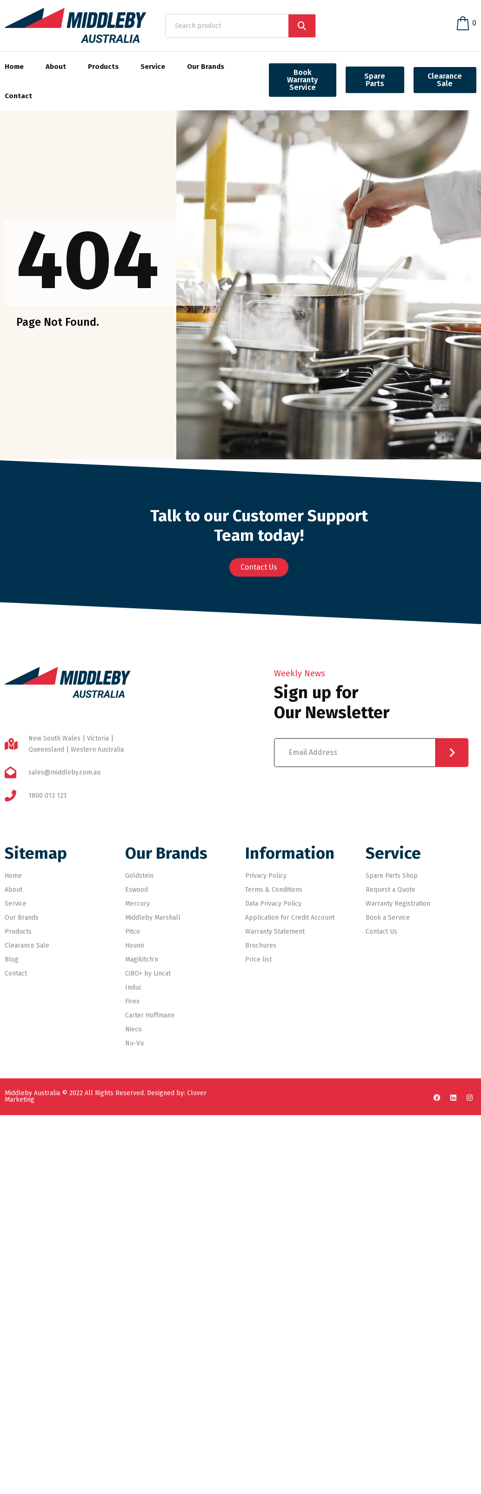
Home (14, 66)
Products (103, 66)
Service (152, 66)
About (56, 66)
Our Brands (205, 66)
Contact (18, 96)
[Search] (301, 25)
